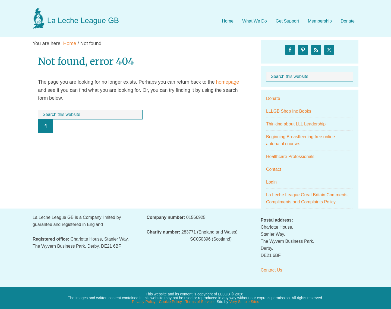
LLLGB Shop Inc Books (288, 111)
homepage (227, 82)
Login (271, 182)
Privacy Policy (144, 301)
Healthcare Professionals (290, 156)
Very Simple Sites (244, 301)
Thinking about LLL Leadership (296, 124)
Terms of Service (199, 301)
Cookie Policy (170, 301)
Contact (273, 169)
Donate (273, 98)
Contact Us (271, 270)
